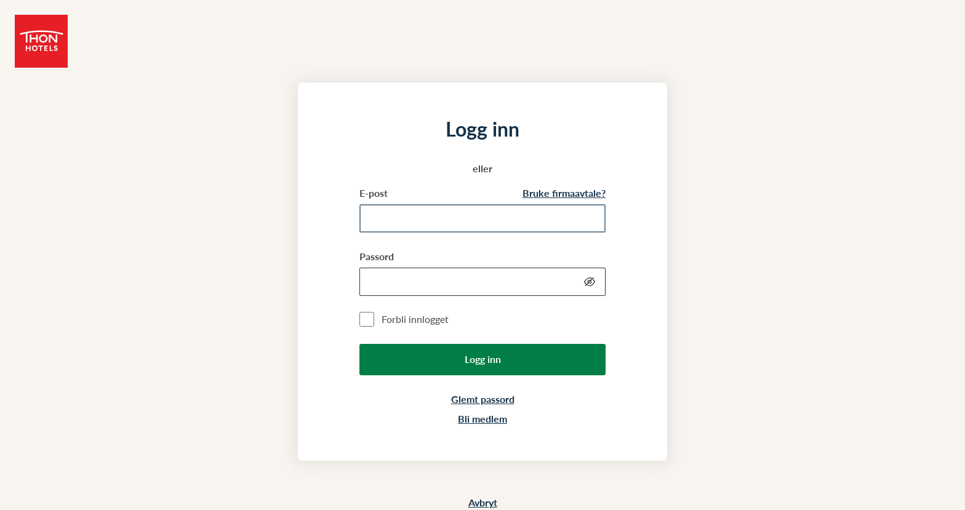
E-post (373, 193)
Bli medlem (482, 418)
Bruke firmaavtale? (564, 193)
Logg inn (483, 359)
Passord (376, 256)
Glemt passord (483, 399)
